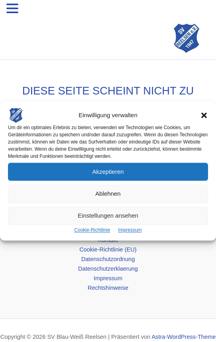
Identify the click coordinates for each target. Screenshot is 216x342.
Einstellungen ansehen (108, 215)
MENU (32, 10)
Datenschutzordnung (108, 259)
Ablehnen (107, 193)
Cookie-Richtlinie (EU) (107, 249)
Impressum (129, 230)
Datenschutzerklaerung (108, 268)
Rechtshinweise (108, 288)
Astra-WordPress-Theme (183, 337)
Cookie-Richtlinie (92, 230)
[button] (204, 115)
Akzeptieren (108, 171)
